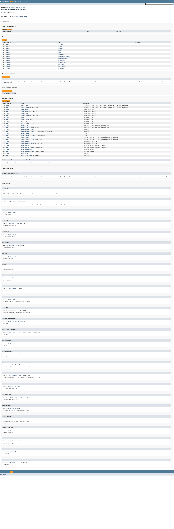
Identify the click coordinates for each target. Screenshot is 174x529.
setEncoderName (24, 155)
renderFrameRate (62, 66)
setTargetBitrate (25, 139)
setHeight (23, 123)
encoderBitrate (62, 62)
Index (24, 1)
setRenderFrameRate (26, 151)
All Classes (3, 474)
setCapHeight (24, 115)
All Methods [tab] (6, 101)
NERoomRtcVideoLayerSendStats (19, 16)
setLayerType (24, 107)
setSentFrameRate (25, 147)
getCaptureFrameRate (26, 133)
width (59, 50)
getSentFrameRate (25, 145)
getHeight (23, 121)
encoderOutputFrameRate (64, 56)
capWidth (60, 46)
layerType (60, 44)
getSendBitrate (24, 125)
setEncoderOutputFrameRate (27, 131)
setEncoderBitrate (25, 143)
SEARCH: (143, 3)
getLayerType (24, 105)
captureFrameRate (62, 58)
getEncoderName (24, 153)
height (59, 52)
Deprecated (19, 1)
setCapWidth (24, 111)
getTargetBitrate (25, 137)
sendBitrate (61, 54)
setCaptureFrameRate (26, 135)
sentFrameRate (61, 64)
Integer (9, 44)
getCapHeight (24, 113)
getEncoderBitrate (25, 141)
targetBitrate (61, 60)
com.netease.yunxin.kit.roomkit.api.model (15, 7)
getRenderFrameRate (26, 149)
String (9, 68)
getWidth (23, 117)
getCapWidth (24, 109)
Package (7, 1)
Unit (7, 107)
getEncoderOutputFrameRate (27, 129)
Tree (15, 1)
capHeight (60, 48)
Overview (2, 1)
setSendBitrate (24, 127)
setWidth (23, 119)
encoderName (61, 68)
